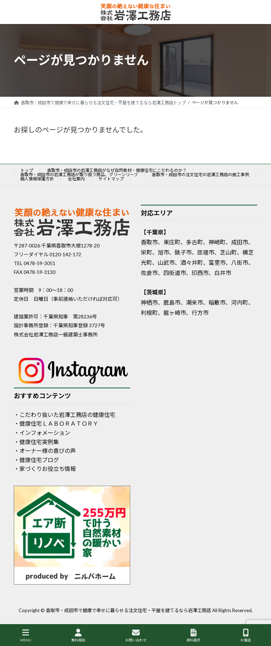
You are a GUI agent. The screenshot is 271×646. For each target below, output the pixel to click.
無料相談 (78, 635)
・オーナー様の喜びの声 (45, 450)
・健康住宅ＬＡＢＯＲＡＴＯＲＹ (56, 423)
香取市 (149, 242)
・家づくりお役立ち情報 (45, 468)
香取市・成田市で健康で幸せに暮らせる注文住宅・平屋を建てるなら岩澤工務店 (128, 610)
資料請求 (193, 635)
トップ (26, 170)
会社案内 (76, 178)
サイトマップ (111, 178)
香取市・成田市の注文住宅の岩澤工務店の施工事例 (200, 174)
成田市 (239, 242)
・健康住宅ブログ (36, 459)
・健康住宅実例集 (36, 441)
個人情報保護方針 (37, 178)
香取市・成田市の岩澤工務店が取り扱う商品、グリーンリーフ (79, 174)
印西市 (200, 272)
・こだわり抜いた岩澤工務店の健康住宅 (64, 414)
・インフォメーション (42, 432)
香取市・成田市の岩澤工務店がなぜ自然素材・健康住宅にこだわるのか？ (117, 170)
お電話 (245, 635)
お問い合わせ (135, 635)
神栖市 (149, 302)
